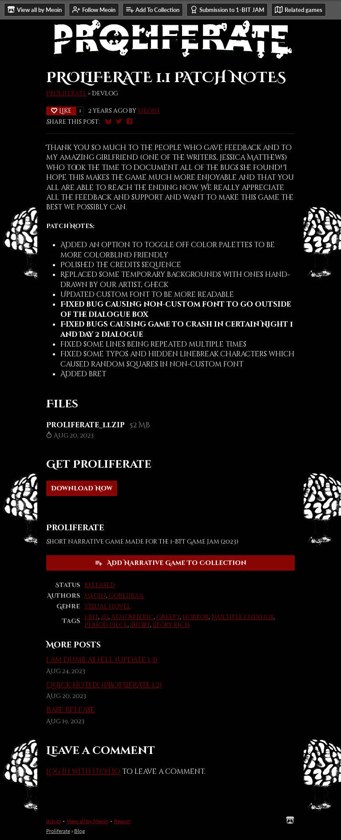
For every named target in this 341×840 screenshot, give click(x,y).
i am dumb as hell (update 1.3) (101, 660)
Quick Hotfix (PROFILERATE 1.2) (104, 685)
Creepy (168, 617)
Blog (79, 831)
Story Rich (171, 625)
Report (122, 821)
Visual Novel (107, 607)
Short (140, 625)
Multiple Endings (242, 617)
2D (104, 617)
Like (61, 110)
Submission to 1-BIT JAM (227, 9)
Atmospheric (132, 617)
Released (99, 585)
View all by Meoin (87, 821)
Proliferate (66, 94)
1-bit (91, 617)
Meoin (148, 111)
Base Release (70, 710)
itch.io (53, 821)
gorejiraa (126, 596)
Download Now (81, 488)
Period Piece (105, 625)
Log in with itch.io (83, 772)
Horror (195, 617)
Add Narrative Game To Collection (170, 563)
